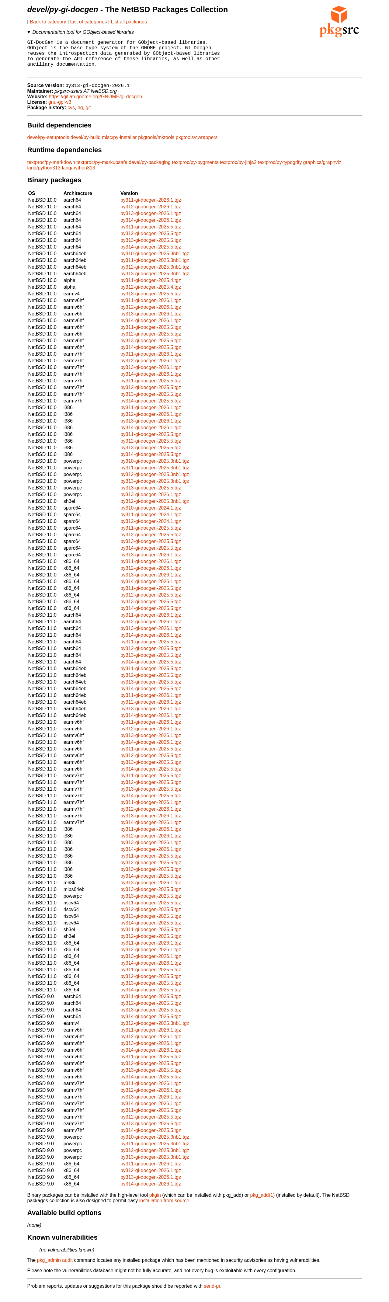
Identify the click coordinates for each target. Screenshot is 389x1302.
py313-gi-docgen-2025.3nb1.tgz (154, 281)
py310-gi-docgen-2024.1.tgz (150, 516)
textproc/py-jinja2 (238, 170)
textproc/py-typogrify (280, 170)
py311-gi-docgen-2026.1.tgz (150, 208)
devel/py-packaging (150, 170)
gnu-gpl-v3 (59, 110)
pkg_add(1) (262, 1203)
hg (80, 115)
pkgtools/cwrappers (197, 145)
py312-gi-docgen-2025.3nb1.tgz (154, 275)
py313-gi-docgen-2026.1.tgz (150, 221)
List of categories (88, 21)
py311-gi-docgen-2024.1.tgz (150, 522)
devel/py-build (86, 145)
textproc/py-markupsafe (101, 170)
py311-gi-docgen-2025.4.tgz (150, 288)
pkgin (155, 1203)
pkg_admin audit (55, 1268)
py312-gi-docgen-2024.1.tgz (150, 529)
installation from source (164, 1208)
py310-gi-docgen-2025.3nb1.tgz (154, 261)
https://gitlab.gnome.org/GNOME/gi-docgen (95, 104)
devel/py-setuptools (48, 145)
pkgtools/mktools (156, 145)
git (88, 115)
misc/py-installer (119, 145)
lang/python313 (44, 176)
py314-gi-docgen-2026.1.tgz (150, 228)
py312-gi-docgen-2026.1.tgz (150, 215)
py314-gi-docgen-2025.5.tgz (150, 255)
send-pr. (212, 1294)
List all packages (129, 21)
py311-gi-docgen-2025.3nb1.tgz (154, 268)
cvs (71, 115)
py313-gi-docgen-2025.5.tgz (150, 248)
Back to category (48, 21)
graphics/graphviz (322, 170)
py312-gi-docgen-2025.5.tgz (150, 241)
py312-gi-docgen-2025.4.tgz (150, 295)
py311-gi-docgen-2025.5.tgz (150, 235)
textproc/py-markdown (51, 170)
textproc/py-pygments (195, 170)
